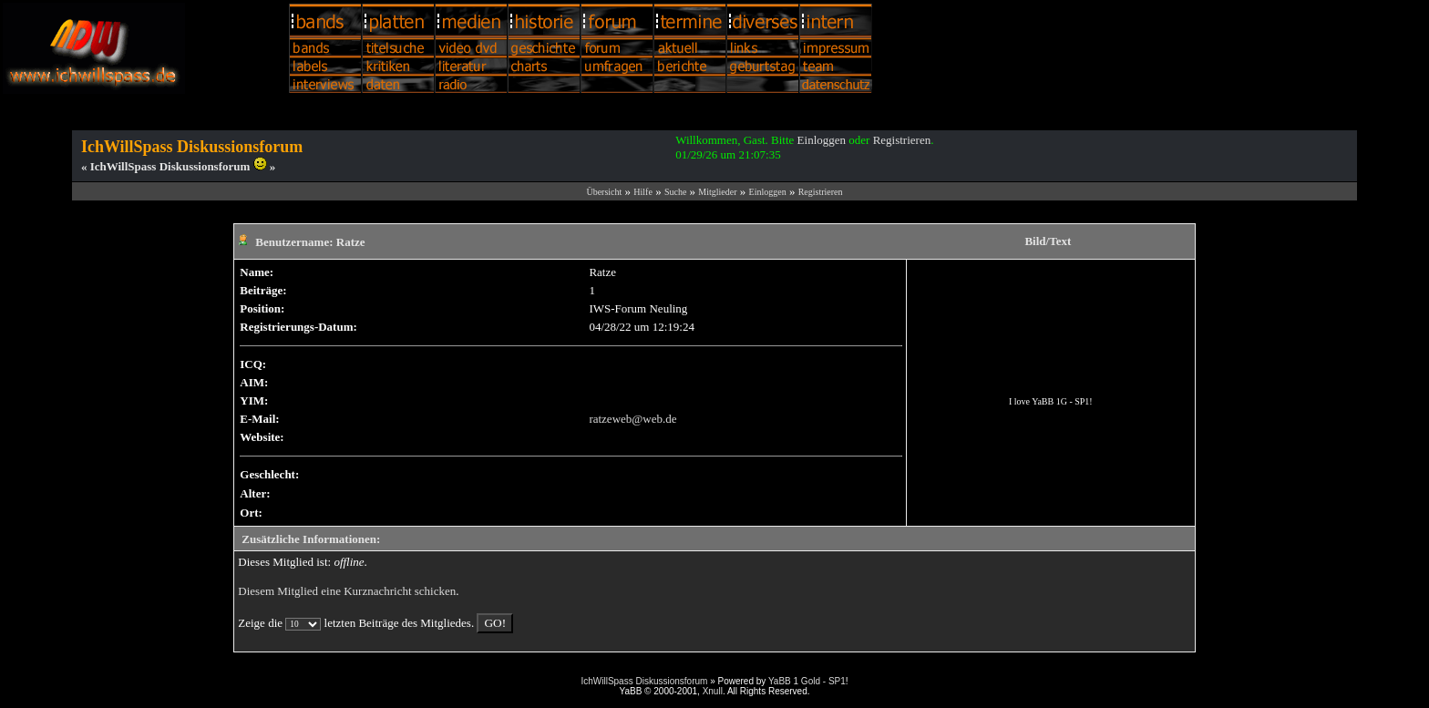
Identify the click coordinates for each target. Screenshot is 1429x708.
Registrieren (902, 140)
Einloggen (821, 140)
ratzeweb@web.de (632, 419)
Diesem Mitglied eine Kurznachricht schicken (347, 591)
